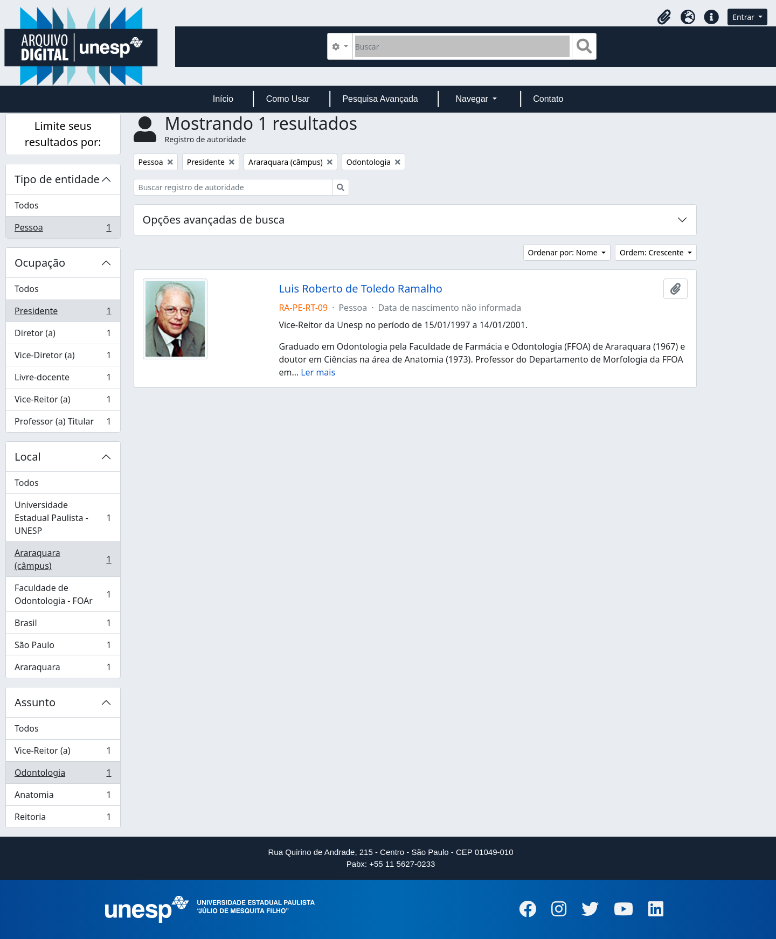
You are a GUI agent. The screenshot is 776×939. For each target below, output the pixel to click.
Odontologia (63, 775)
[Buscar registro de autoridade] (233, 187)
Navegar (472, 98)
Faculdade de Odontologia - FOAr (63, 594)
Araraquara (63, 669)
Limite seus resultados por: (63, 134)
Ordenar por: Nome (564, 252)
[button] (664, 17)
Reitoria (63, 818)
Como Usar (288, 98)
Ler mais (318, 372)
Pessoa (63, 229)
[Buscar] (462, 46)
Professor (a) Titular (63, 423)
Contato (548, 98)
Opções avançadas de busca (214, 219)
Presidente (63, 313)
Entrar (744, 17)
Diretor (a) (63, 335)
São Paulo (63, 647)
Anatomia (63, 797)
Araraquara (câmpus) (63, 559)
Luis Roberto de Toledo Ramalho (360, 288)
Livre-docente (63, 379)
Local (28, 456)
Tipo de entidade (57, 179)
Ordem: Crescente (652, 252)
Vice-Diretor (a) (63, 357)
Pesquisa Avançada (380, 98)
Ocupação (40, 262)
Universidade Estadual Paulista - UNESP (63, 518)
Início (223, 98)
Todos (27, 205)
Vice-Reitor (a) (63, 402)
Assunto (35, 702)
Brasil (63, 625)
